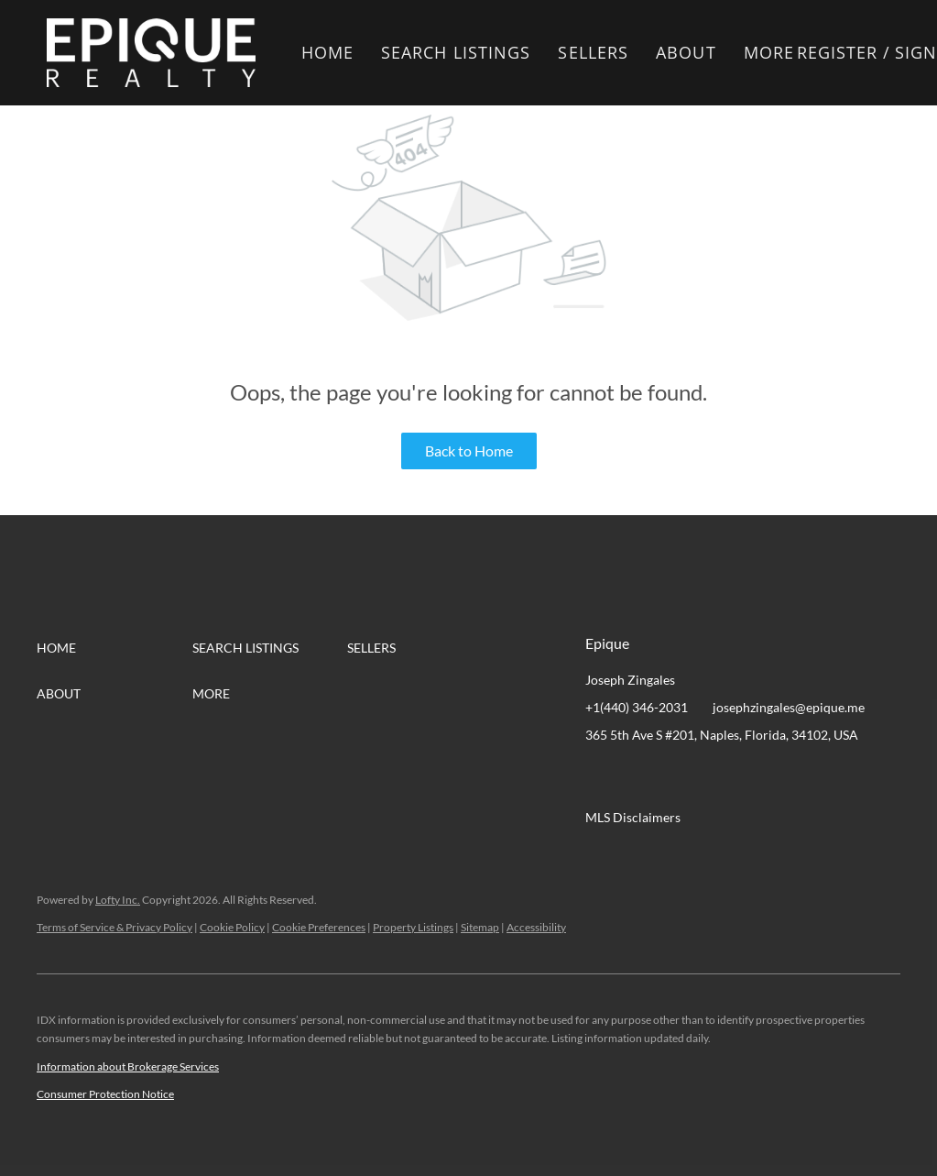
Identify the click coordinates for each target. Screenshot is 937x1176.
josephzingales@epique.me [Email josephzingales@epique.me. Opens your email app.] (789, 707)
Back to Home (469, 450)
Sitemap (480, 927)
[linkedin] (635, 776)
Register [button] (837, 52)
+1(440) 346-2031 (636, 707)
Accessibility (536, 927)
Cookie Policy (232, 927)
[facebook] (599, 776)
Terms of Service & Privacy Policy (114, 927)
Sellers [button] (593, 52)
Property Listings (413, 927)
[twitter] (672, 776)
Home (327, 52)
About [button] (686, 52)
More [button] (769, 52)
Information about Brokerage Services (128, 1066)
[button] (151, 52)
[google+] (782, 776)
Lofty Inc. (117, 900)
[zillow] (709, 776)
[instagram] (745, 776)
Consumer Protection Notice (105, 1094)
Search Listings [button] (456, 52)
